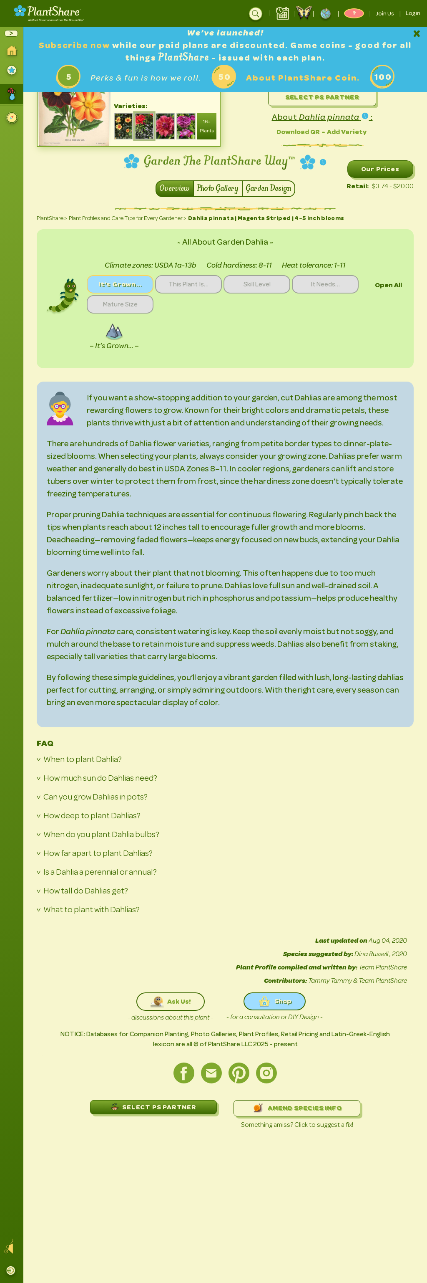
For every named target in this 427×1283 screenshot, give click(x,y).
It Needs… (325, 284)
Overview (175, 189)
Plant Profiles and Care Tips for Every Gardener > (127, 218)
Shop (274, 1001)
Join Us (385, 13)
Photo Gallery (218, 189)
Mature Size (120, 304)
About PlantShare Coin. (303, 78)
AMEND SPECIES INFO (297, 1108)
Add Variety (347, 132)
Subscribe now (75, 45)
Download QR (298, 132)
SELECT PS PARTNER (153, 1106)
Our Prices (380, 169)
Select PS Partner (322, 97)
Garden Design (268, 189)
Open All (388, 285)
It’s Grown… (120, 284)
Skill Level (257, 284)
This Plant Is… (188, 284)
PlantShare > (52, 218)
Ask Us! (171, 1001)
